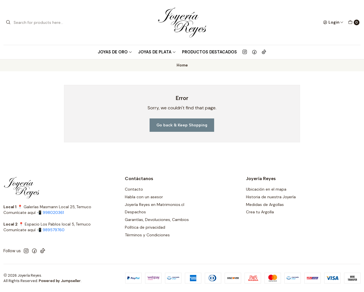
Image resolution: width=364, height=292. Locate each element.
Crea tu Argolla (260, 211)
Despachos (135, 211)
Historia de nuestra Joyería (271, 196)
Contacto (134, 189)
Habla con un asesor (144, 196)
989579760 (54, 230)
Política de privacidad (145, 227)
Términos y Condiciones (147, 234)
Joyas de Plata (157, 52)
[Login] (333, 22)
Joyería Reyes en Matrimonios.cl (154, 204)
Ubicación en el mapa (266, 189)
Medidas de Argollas (265, 204)
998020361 (53, 212)
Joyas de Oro (115, 52)
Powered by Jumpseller (60, 280)
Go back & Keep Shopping (181, 125)
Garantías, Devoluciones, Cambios (157, 219)
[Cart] (354, 22)
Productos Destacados (209, 52)
